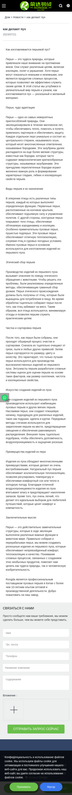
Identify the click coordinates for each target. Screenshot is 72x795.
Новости (18, 17)
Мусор (51, 786)
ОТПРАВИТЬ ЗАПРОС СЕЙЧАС (36, 729)
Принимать (24, 786)
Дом (7, 17)
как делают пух (35, 17)
